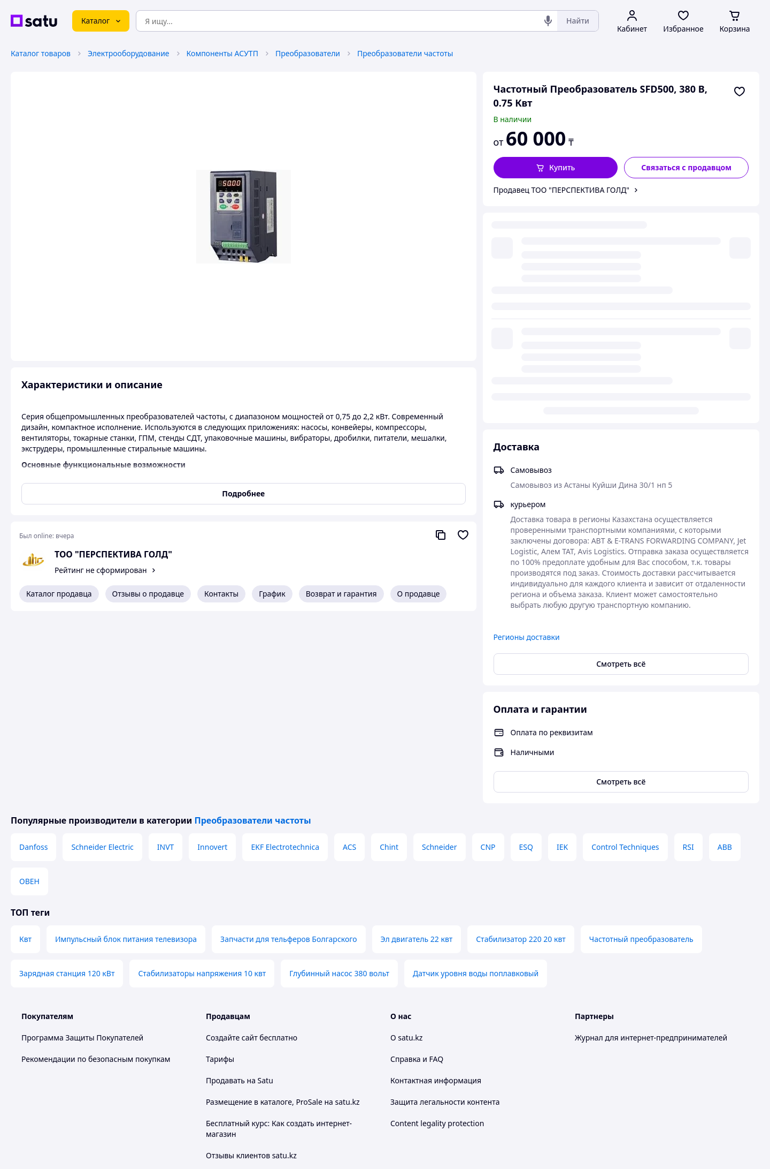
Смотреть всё (620, 447)
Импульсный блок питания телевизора (126, 747)
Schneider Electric (102, 655)
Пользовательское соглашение (262, 984)
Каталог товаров (41, 53)
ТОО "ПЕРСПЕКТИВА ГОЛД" (113, 554)
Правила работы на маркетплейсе (268, 1027)
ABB (725, 655)
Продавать (225, 888)
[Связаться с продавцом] (686, 167)
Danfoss (33, 655)
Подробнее (243, 493)
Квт (25, 747)
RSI (688, 655)
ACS (349, 655)
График (272, 594)
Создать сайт (522, 1148)
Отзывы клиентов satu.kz (251, 963)
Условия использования (494, 1119)
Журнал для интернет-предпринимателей (651, 845)
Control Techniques (625, 655)
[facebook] (600, 1056)
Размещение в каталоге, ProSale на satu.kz (283, 909)
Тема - (249, 1056)
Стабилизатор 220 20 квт (521, 747)
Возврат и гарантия (341, 594)
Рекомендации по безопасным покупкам (95, 867)
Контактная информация (435, 888)
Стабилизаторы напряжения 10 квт (202, 781)
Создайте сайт (232, 845)
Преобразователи (307, 53)
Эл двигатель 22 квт (417, 747)
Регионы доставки (527, 420)
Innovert (212, 655)
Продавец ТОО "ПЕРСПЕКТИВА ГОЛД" (562, 190)
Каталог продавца (59, 594)
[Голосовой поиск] (548, 21)
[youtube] (581, 1056)
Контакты (221, 594)
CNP (488, 655)
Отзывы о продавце (148, 594)
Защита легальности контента (444, 909)
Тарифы (220, 867)
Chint (389, 655)
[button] (556, 167)
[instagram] (619, 1056)
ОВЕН (29, 689)
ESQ (526, 655)
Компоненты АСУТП (222, 53)
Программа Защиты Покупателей (82, 845)
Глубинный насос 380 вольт (339, 781)
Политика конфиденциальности (264, 1006)
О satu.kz (406, 845)
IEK (562, 655)
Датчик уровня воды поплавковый (475, 781)
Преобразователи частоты (405, 53)
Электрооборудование (129, 53)
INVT (165, 655)
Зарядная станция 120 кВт (66, 781)
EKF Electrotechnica (285, 655)
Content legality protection (437, 931)
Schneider (439, 655)
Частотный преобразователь (641, 747)
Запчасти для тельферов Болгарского (288, 747)
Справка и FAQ (416, 867)
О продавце (418, 594)
